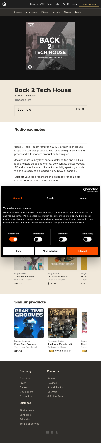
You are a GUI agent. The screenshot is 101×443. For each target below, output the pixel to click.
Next (85, 303)
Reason (18, 12)
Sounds (56, 12)
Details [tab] (50, 198)
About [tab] (83, 198)
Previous (78, 303)
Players (67, 12)
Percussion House (58, 276)
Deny (18, 251)
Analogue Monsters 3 (60, 344)
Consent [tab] (17, 198)
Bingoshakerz (23, 99)
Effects (44, 12)
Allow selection (50, 251)
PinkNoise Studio (56, 341)
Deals (78, 12)
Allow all (82, 251)
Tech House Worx (24, 276)
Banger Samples (22, 341)
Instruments (31, 12)
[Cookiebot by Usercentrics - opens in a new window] (85, 190)
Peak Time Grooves (25, 344)
